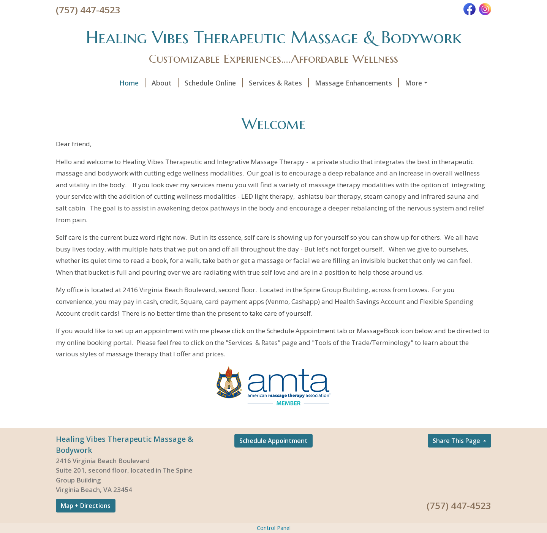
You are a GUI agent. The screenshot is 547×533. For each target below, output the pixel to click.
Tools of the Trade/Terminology (117, 98)
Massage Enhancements (299, 82)
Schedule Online (156, 82)
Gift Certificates (409, 98)
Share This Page (457, 456)
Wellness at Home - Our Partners (234, 98)
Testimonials (321, 98)
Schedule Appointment (273, 456)
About (107, 82)
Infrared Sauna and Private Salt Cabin (411, 82)
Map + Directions (86, 521)
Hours (364, 98)
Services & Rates (221, 82)
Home (75, 82)
